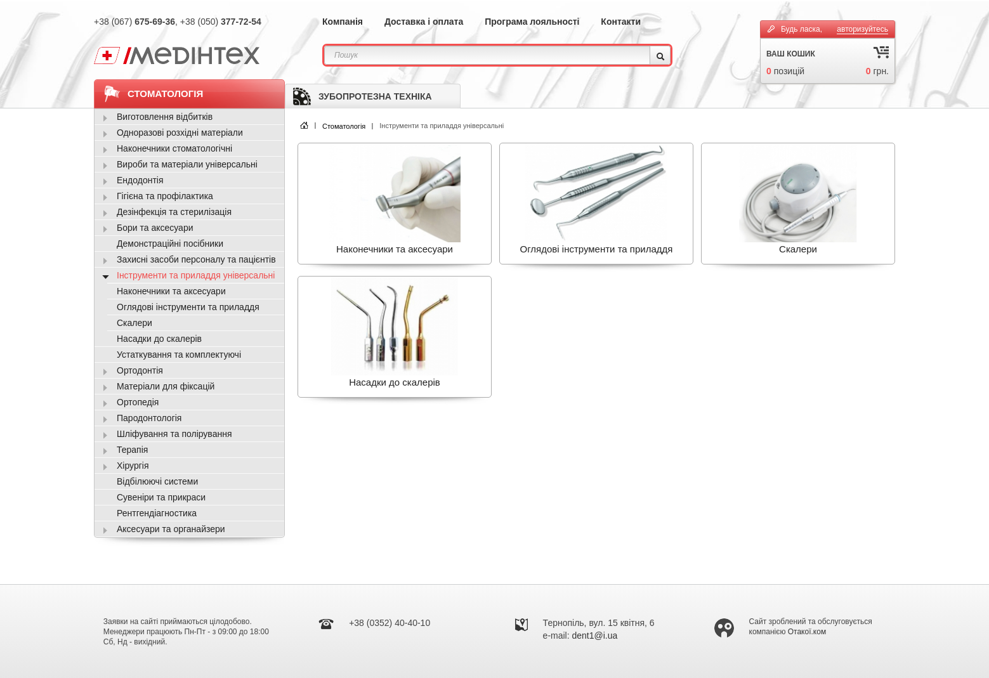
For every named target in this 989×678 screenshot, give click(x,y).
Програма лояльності (532, 21)
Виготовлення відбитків (165, 116)
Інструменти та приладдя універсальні (196, 275)
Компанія (342, 21)
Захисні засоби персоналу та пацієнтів (196, 259)
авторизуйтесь (862, 29)
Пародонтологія (149, 418)
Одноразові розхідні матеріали (180, 132)
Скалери (134, 323)
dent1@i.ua (595, 635)
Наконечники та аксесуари (171, 291)
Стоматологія (343, 126)
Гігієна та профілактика (165, 196)
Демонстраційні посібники (170, 243)
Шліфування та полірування (174, 433)
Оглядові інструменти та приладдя (188, 307)
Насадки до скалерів (159, 339)
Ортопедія (138, 402)
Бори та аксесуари (155, 227)
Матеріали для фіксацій (165, 386)
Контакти (621, 21)
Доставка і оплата (423, 21)
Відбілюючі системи (157, 481)
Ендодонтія (140, 180)
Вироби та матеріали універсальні (187, 164)
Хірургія (133, 465)
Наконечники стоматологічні (174, 148)
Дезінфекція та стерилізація (174, 211)
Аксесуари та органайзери (171, 529)
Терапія (132, 449)
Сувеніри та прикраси (161, 497)
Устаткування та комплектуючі (179, 354)
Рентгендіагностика (157, 513)
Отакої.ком (807, 631)
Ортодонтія (140, 370)
